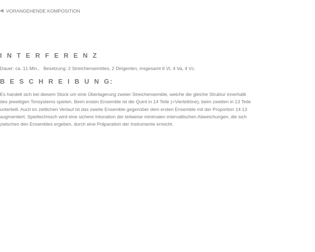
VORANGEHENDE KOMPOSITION (40, 11)
